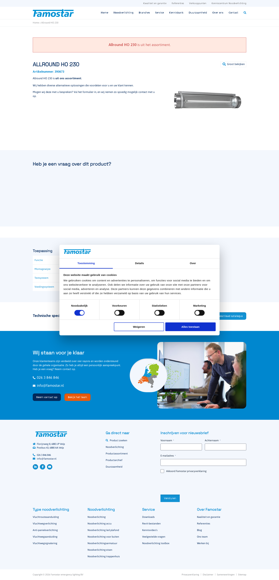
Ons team (202, 536)
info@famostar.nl (48, 385)
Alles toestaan (190, 326)
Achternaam (212, 440)
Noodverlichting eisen (100, 549)
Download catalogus (230, 316)
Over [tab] (193, 263)
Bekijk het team (77, 397)
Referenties (178, 3)
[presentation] (187, 483)
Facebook (42, 467)
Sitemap (242, 574)
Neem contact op (46, 397)
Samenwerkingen (226, 574)
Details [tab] (139, 263)
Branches (144, 13)
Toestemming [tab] (86, 263)
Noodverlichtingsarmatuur (102, 543)
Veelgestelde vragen (153, 536)
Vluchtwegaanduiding (45, 536)
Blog (199, 530)
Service (159, 13)
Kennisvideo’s (149, 530)
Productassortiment (117, 453)
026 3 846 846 (46, 377)
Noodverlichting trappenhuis (104, 556)
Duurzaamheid (198, 13)
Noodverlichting (123, 13)
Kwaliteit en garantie (154, 3)
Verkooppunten (197, 3)
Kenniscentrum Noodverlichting (229, 3)
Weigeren (139, 326)
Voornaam (167, 440)
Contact (233, 13)
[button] (233, 64)
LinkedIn (35, 467)
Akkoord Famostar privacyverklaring (186, 471)
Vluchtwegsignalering (45, 543)
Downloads (148, 517)
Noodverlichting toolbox (155, 543)
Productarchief (114, 460)
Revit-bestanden (151, 523)
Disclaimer (208, 574)
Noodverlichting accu (100, 523)
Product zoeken (118, 440)
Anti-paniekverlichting (45, 530)
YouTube (49, 467)
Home (104, 13)
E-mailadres (168, 455)
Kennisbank (176, 13)
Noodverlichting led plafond (103, 530)
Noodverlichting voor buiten (103, 536)
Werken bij (203, 543)
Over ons (217, 13)
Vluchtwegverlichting (45, 523)
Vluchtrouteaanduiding (46, 517)
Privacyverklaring (190, 574)
